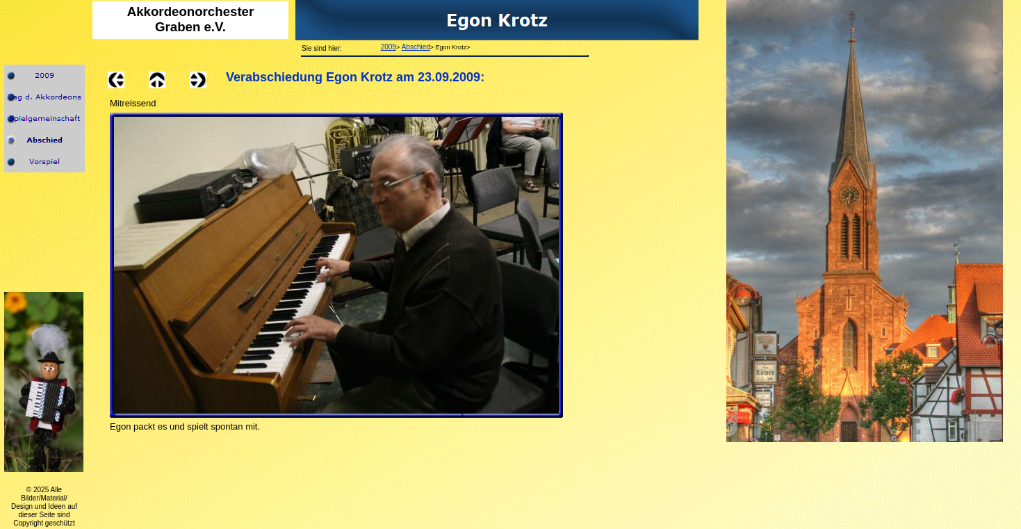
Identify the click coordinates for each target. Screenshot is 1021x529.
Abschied (416, 47)
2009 (388, 47)
